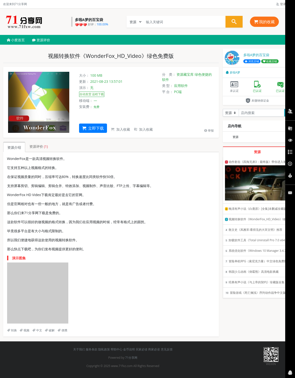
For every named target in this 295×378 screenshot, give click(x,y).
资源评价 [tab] (38, 146)
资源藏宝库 (185, 74)
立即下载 (93, 128)
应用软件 (181, 85)
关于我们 (79, 349)
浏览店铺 (252, 61)
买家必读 (141, 349)
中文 (37, 330)
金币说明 (129, 349)
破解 (50, 330)
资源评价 (41, 40)
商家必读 (154, 349)
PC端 (178, 91)
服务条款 (91, 349)
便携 (62, 330)
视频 (24, 330)
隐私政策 (104, 349)
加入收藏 (120, 129)
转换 (12, 330)
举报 (209, 130)
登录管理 (284, 4)
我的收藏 (264, 21)
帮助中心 (116, 349)
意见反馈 (167, 349)
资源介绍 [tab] (14, 147)
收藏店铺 (270, 61)
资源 (235, 137)
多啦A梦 (233, 72)
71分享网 (131, 358)
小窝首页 (16, 40)
